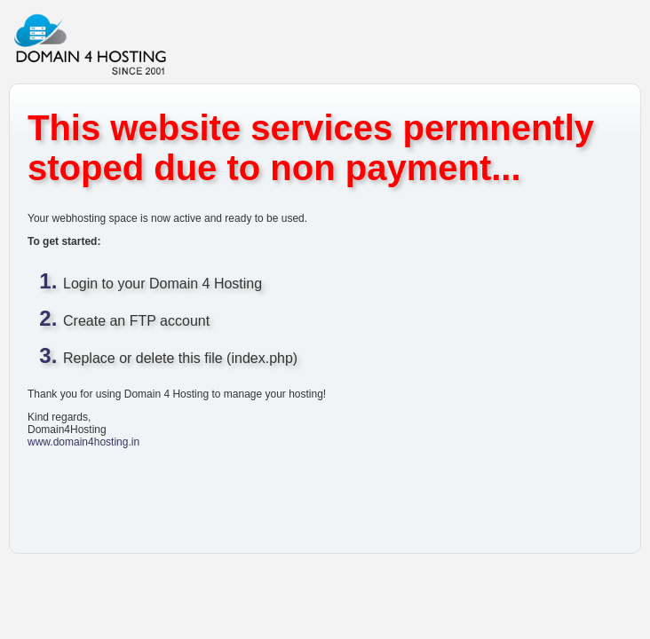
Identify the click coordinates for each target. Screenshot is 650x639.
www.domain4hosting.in (83, 442)
